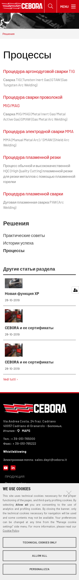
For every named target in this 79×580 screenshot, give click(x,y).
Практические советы (24, 235)
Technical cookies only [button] (40, 542)
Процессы (13, 250)
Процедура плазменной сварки (33, 193)
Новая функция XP (39, 290)
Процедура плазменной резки (32, 157)
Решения (9, 34)
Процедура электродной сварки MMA (38, 131)
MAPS (26, 431)
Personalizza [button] (39, 569)
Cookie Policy (11, 530)
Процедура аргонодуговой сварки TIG (39, 71)
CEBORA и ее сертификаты (39, 323)
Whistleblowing (14, 451)
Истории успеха (18, 242)
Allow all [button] (39, 555)
